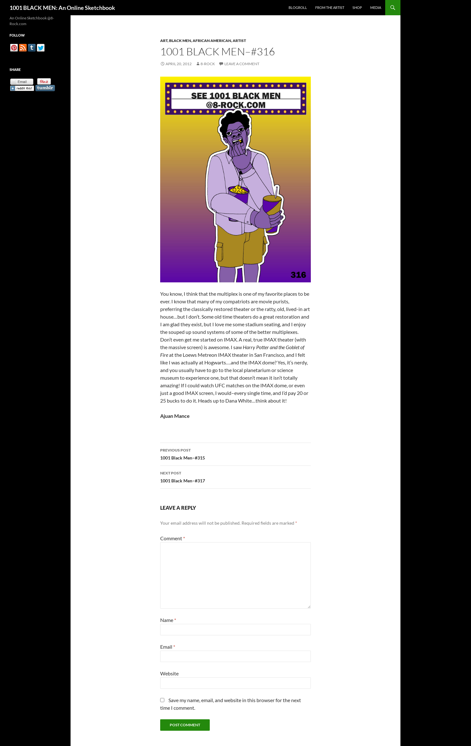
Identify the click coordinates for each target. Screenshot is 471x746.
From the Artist (329, 7)
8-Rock (208, 63)
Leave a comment (241, 63)
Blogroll (298, 7)
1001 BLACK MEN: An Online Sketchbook (62, 7)
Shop (357, 7)
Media (375, 7)
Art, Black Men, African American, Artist (203, 40)
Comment (172, 538)
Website (169, 673)
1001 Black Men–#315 (235, 453)
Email (167, 647)
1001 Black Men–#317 (235, 476)
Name (168, 620)
